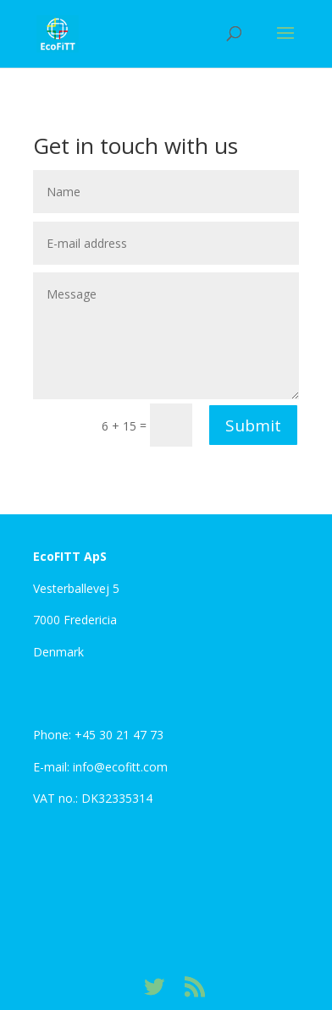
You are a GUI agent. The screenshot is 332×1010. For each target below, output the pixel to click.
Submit (253, 425)
